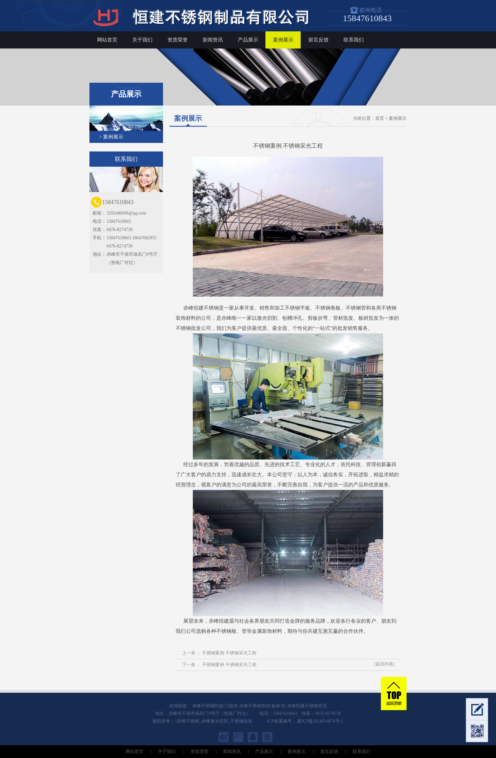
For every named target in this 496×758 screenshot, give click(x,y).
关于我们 (142, 39)
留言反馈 (318, 39)
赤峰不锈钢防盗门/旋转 (215, 705)
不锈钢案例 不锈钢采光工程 (229, 653)
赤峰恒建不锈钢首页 (307, 705)
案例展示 (283, 39)
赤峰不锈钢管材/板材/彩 (262, 705)
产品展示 (248, 39)
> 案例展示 (111, 136)
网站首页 (107, 39)
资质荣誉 (177, 39)
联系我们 (353, 39)
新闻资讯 (213, 39)
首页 (379, 118)
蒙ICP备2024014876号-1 (319, 721)
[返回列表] (384, 664)
